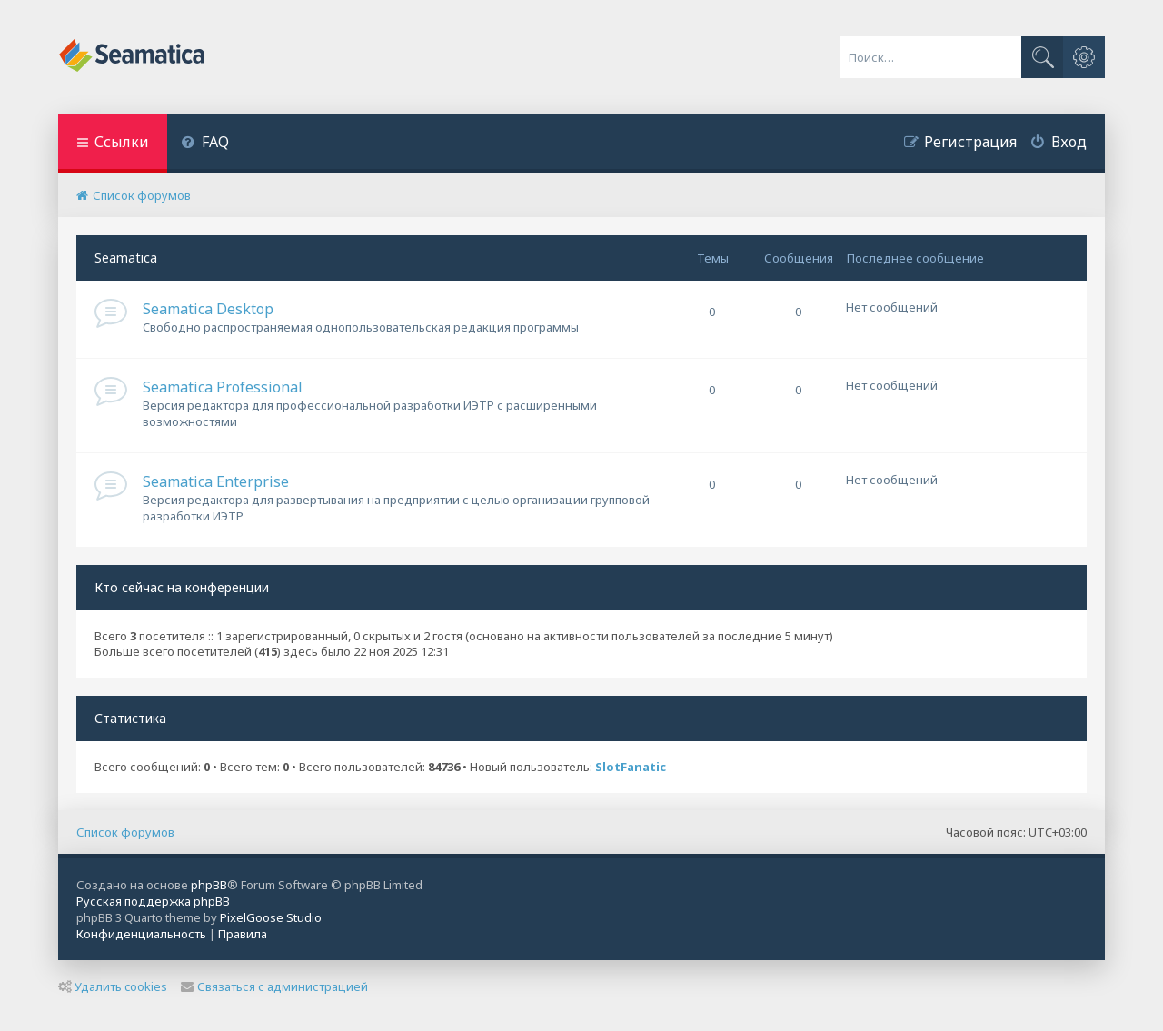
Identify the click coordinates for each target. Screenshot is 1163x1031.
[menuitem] (205, 143)
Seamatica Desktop (208, 309)
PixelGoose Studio (271, 917)
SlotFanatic (630, 767)
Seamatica (125, 257)
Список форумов (125, 832)
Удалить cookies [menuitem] (112, 986)
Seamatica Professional (223, 387)
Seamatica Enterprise (216, 481)
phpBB (209, 885)
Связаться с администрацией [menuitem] (274, 986)
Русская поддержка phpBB (153, 901)
